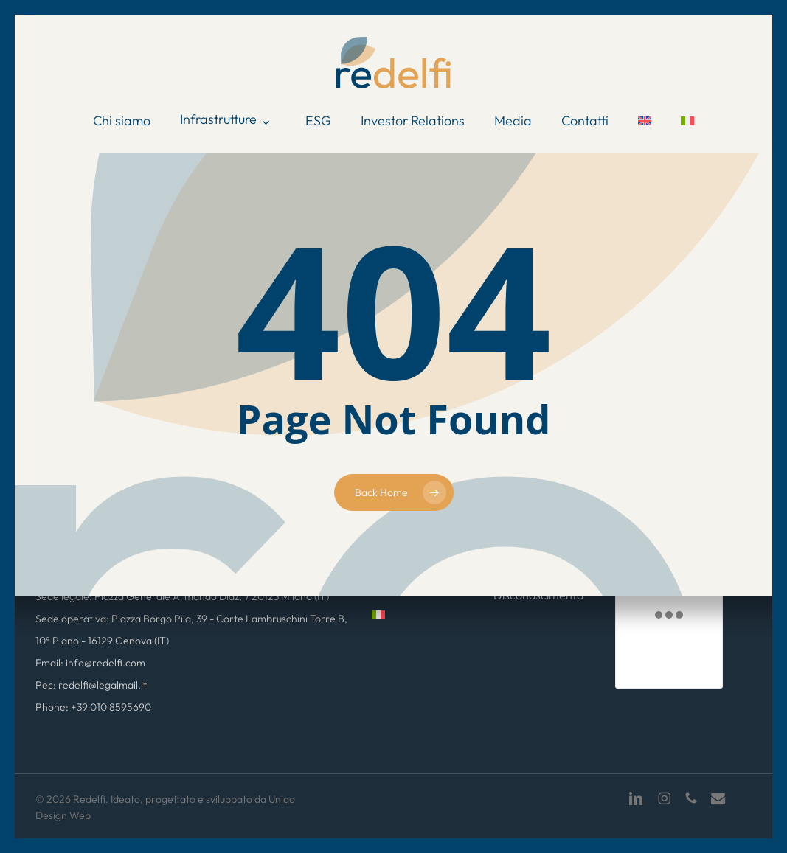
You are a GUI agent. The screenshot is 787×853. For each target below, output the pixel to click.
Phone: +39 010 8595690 (93, 707)
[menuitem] (644, 121)
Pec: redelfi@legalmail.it (91, 685)
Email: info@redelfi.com (90, 662)
